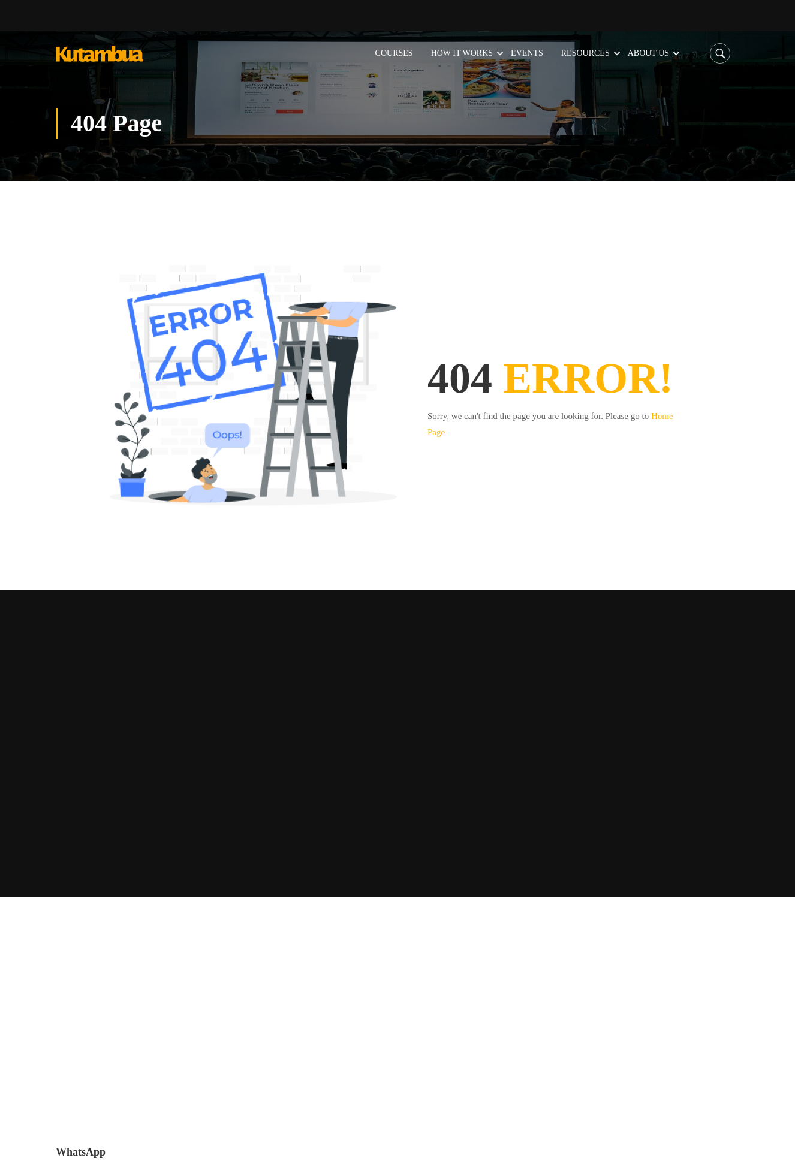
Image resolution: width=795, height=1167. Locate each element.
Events (527, 52)
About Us (649, 52)
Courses (395, 52)
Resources (586, 52)
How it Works (462, 52)
